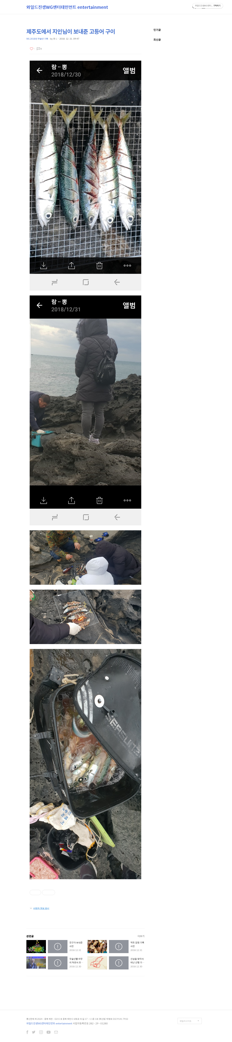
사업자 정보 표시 (39, 908)
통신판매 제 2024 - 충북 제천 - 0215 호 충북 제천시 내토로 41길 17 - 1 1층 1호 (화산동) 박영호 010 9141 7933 (77, 1019)
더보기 (141, 936)
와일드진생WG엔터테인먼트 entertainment (67, 7)
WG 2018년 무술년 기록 (37, 38)
